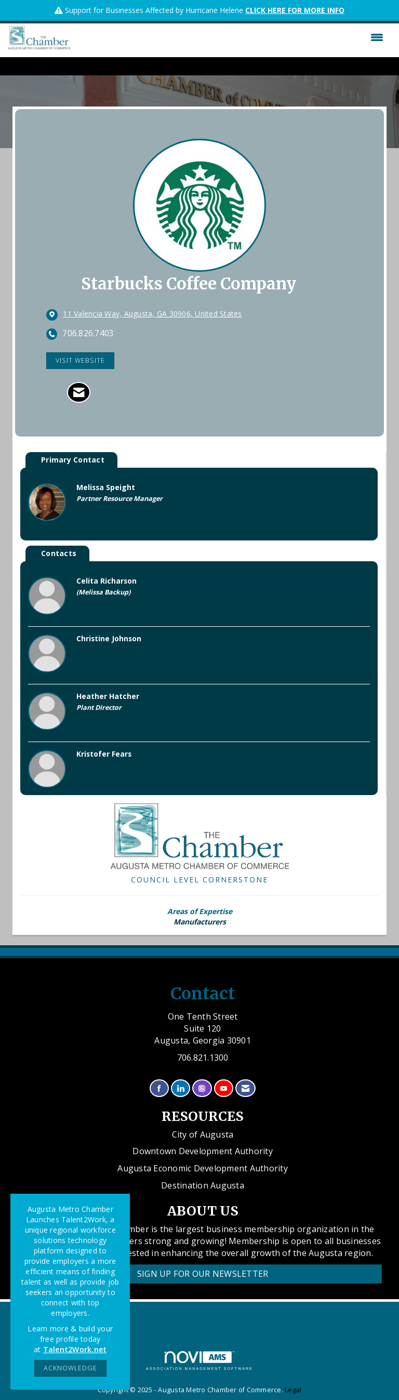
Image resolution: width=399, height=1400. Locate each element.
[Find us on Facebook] (159, 1088)
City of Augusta (203, 1134)
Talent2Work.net (75, 1349)
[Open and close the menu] (229, 37)
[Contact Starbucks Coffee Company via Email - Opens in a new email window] (78, 392)
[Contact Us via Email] (245, 1088)
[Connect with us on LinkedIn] (180, 1088)
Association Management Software (199, 1360)
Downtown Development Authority (202, 1151)
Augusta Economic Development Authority (202, 1168)
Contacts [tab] (58, 553)
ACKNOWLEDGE (70, 1368)
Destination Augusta (202, 1185)
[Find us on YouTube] (223, 1088)
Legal (293, 1389)
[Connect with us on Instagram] (201, 1088)
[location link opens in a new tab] (152, 314)
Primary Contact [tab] (72, 460)
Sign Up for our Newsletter (203, 1273)
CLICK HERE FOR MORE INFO (294, 10)
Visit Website (80, 360)
